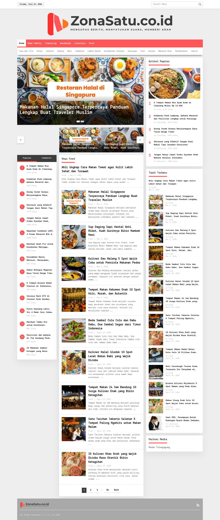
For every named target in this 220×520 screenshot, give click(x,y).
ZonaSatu (47, 515)
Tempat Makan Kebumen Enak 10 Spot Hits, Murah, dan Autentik (182, 249)
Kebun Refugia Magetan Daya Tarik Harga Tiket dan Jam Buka (40, 272)
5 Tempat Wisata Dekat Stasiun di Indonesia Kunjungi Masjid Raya (39, 285)
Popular (27, 158)
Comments (46, 158)
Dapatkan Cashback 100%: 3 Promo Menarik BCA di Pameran (40, 233)
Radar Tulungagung (159, 447)
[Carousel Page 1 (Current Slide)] (78, 121)
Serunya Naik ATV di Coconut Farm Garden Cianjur (38, 298)
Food (24, 100)
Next (116, 490)
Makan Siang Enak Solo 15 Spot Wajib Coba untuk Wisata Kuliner (182, 402)
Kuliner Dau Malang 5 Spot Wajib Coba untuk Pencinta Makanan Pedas (181, 232)
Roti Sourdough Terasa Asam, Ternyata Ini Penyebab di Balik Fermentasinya (182, 368)
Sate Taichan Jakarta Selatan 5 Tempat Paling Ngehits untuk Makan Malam (114, 423)
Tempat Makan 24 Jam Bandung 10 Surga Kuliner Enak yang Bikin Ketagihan (112, 391)
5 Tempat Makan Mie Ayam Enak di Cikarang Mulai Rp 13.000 (39, 168)
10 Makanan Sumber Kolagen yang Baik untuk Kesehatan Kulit (39, 350)
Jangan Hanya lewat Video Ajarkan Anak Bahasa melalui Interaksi (37, 220)
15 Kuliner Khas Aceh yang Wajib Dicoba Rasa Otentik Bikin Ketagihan (112, 458)
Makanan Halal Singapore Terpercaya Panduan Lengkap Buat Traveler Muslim (74, 109)
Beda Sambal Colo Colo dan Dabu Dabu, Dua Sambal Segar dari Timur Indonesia (114, 324)
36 (107, 490)
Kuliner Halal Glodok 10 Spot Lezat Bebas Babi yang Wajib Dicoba (110, 356)
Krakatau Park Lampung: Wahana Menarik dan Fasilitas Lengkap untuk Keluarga (40, 181)
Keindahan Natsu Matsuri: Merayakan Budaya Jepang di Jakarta (37, 259)
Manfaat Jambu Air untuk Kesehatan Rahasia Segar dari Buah (37, 324)
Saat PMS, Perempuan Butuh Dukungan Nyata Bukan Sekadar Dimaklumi (182, 419)
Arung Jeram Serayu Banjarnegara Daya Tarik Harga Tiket (37, 194)
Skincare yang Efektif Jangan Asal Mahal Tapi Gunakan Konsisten (40, 207)
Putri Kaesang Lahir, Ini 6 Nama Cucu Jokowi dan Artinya (40, 311)
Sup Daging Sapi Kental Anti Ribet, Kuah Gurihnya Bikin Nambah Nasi (121, 146)
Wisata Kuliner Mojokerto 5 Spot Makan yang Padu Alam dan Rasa (181, 385)
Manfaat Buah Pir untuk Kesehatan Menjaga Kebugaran (40, 246)
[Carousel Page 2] (82, 121)
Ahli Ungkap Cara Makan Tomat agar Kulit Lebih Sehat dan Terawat (172, 182)
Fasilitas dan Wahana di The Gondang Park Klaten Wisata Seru (39, 337)
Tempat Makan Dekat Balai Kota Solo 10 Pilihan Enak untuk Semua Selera (181, 351)
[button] (200, 4)
